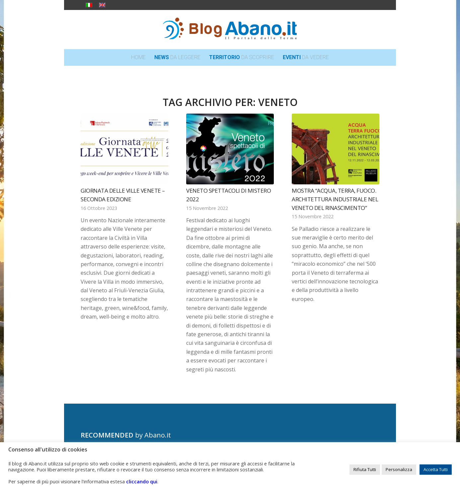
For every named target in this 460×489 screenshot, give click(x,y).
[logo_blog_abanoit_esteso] (230, 29)
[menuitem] (138, 57)
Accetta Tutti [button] (435, 469)
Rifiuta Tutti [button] (364, 469)
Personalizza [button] (399, 469)
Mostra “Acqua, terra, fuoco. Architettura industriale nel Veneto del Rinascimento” (335, 199)
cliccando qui (141, 481)
